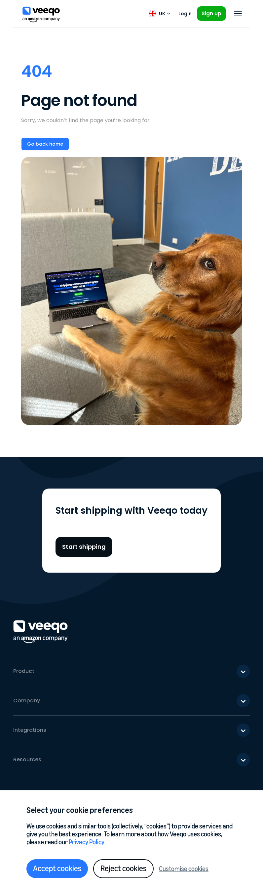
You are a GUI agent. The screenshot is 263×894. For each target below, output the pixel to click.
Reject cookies (123, 868)
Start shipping (84, 546)
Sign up (211, 13)
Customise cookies (183, 869)
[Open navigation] (238, 13)
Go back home (45, 144)
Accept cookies (57, 868)
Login (185, 13)
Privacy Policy (86, 842)
